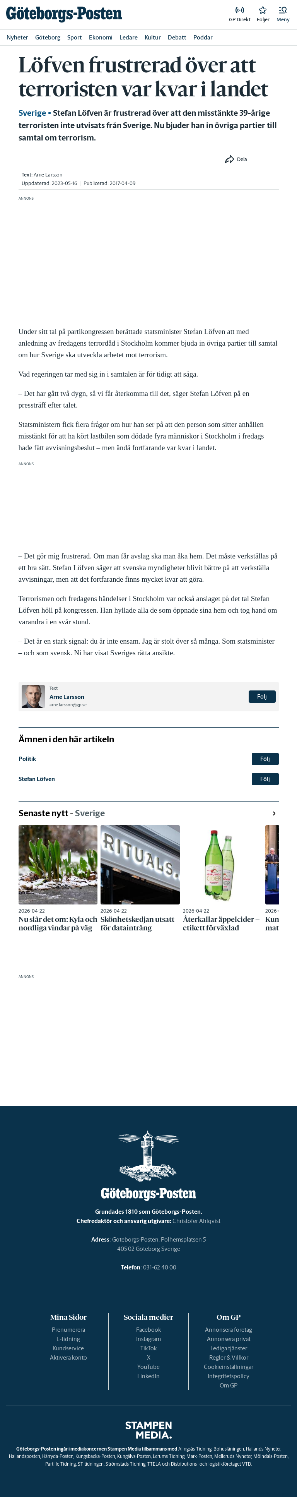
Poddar (203, 37)
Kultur (153, 37)
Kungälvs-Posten (134, 1456)
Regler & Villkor (228, 1357)
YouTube (148, 1366)
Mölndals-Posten (270, 1456)
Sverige (32, 113)
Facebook (148, 1329)
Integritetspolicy (228, 1376)
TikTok (148, 1348)
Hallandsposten (24, 1456)
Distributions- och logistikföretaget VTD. (211, 1464)
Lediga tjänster (228, 1348)
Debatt (177, 37)
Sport (74, 37)
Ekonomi (101, 37)
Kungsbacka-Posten (95, 1456)
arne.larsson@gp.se (68, 704)
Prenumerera (68, 1329)
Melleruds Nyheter (232, 1456)
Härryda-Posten (57, 1456)
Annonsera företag (228, 1329)
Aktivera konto (68, 1357)
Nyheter (17, 37)
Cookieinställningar (228, 1366)
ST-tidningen (91, 1464)
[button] (283, 14)
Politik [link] (27, 758)
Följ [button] (262, 696)
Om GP (228, 1385)
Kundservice (68, 1348)
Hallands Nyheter (263, 1449)
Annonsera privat (229, 1339)
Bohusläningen (228, 1449)
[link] (64, 14)
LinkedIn (148, 1376)
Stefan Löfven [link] (37, 779)
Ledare (128, 37)
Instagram (148, 1339)
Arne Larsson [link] (48, 174)
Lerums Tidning (168, 1456)
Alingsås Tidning (195, 1449)
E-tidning (68, 1339)
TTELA (154, 1464)
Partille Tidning (60, 1464)
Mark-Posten (199, 1456)
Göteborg (47, 37)
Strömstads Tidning (125, 1464)
